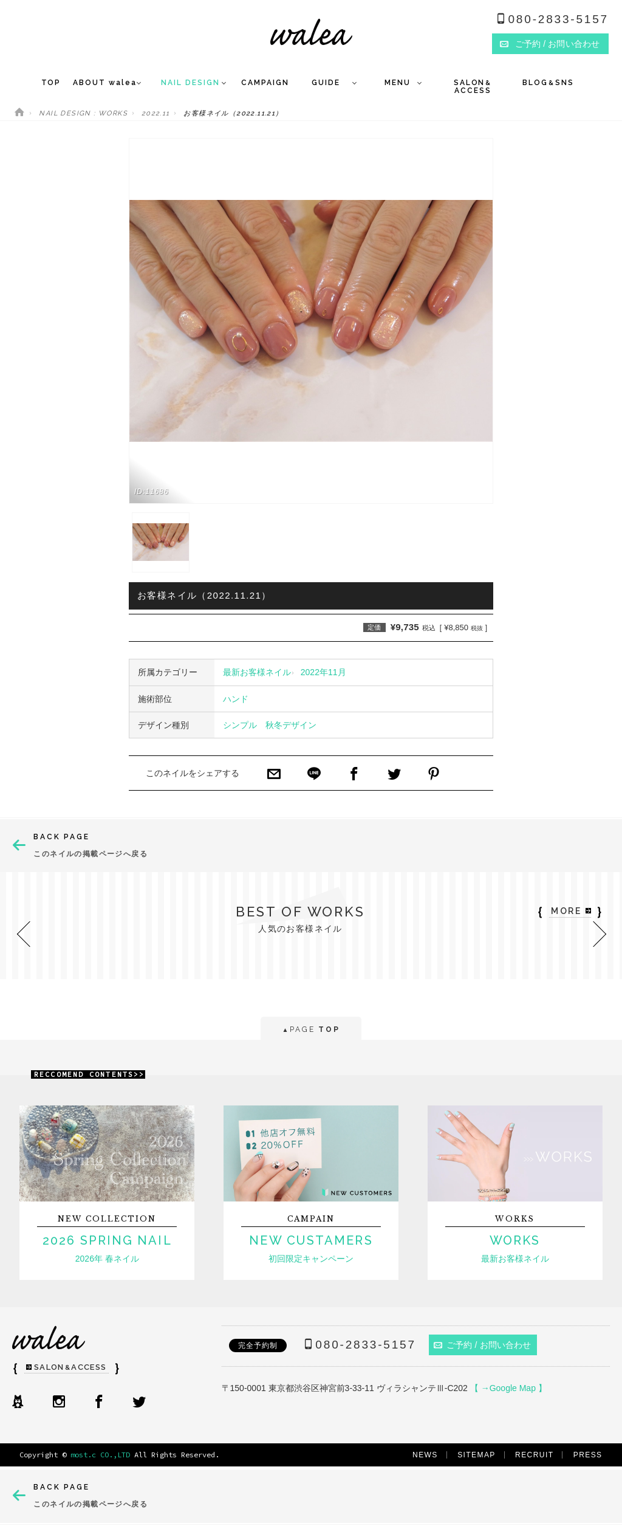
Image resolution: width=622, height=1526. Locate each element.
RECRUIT (534, 1455)
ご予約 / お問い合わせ (482, 1345)
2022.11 (156, 113)
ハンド (235, 699)
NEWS (425, 1455)
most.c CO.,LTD (100, 1454)
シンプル (240, 725)
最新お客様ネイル (257, 672)
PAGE (311, 1030)
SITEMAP (476, 1455)
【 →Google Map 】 (508, 1388)
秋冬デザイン (290, 725)
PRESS (588, 1455)
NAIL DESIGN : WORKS (83, 113)
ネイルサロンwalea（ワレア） (311, 32)
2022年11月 (323, 672)
